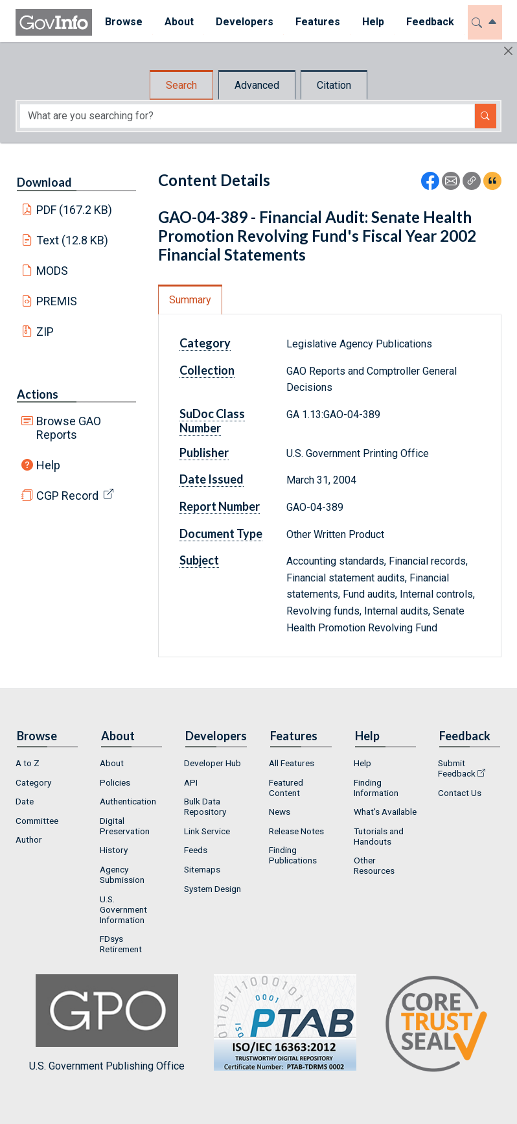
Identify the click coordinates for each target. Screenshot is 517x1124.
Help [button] (371, 22)
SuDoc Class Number (212, 420)
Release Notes (296, 831)
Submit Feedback (457, 768)
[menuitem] (122, 22)
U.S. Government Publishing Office (278, 1023)
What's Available (385, 811)
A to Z (28, 763)
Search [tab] (181, 85)
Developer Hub (212, 763)
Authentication (128, 801)
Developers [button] (242, 22)
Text (72, 240)
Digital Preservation (125, 825)
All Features (291, 763)
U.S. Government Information (123, 909)
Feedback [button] (428, 22)
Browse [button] (122, 22)
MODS (52, 270)
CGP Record (67, 495)
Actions (37, 394)
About (112, 763)
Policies (115, 782)
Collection (207, 370)
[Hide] (508, 51)
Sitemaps (202, 869)
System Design (212, 889)
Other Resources (374, 865)
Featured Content (286, 787)
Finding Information (376, 787)
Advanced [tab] (257, 85)
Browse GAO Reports (68, 427)
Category (205, 343)
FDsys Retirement (121, 943)
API (191, 782)
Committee (37, 820)
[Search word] (247, 116)
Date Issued (211, 479)
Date (25, 801)
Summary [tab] (190, 300)
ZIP (45, 331)
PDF (74, 210)
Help (48, 465)
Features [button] (315, 22)
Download (44, 182)
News (279, 811)
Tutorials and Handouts (379, 836)
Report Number (219, 506)
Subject (199, 560)
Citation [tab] (334, 85)
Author (29, 839)
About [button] (177, 22)
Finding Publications (293, 855)
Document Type (220, 533)
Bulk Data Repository (205, 806)
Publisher (204, 452)
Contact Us (459, 793)
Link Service (207, 831)
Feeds (195, 850)
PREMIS (56, 301)
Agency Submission (122, 874)
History (114, 850)
